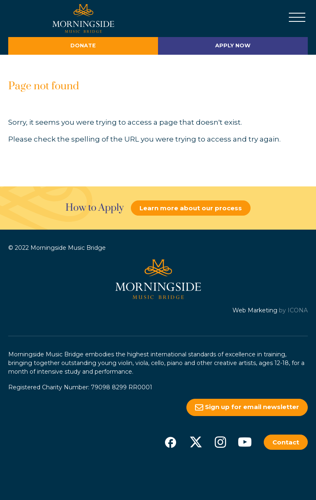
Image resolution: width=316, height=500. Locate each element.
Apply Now (233, 45)
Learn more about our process (190, 208)
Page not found (43, 86)
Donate (83, 45)
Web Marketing (254, 310)
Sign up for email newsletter (247, 407)
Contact (285, 442)
